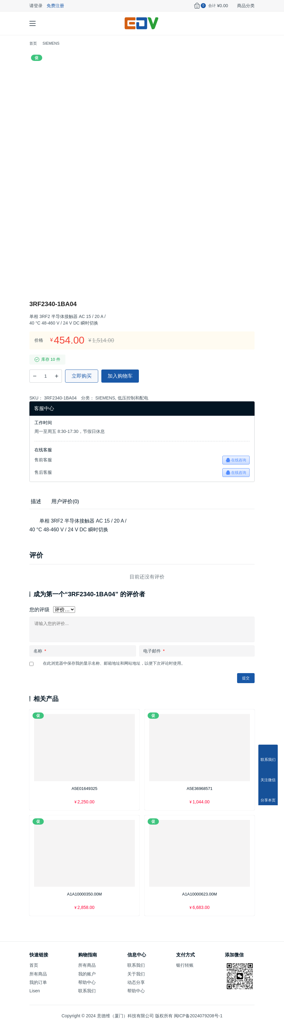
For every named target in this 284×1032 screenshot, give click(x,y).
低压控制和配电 (133, 403)
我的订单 (38, 987)
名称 (39, 656)
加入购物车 (120, 381)
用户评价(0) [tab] (65, 506)
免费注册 (55, 5)
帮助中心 (87, 987)
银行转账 (185, 970)
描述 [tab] (36, 506)
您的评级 (39, 615)
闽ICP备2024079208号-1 (198, 1021)
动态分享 (136, 987)
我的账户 (87, 978)
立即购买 (82, 381)
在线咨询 (236, 465)
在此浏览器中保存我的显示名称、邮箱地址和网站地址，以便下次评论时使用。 (114, 668)
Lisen (34, 996)
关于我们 (136, 978)
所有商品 (38, 978)
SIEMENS (105, 403)
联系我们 (87, 996)
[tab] (36, 506)
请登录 (36, 5)
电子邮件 (154, 656)
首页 (33, 49)
